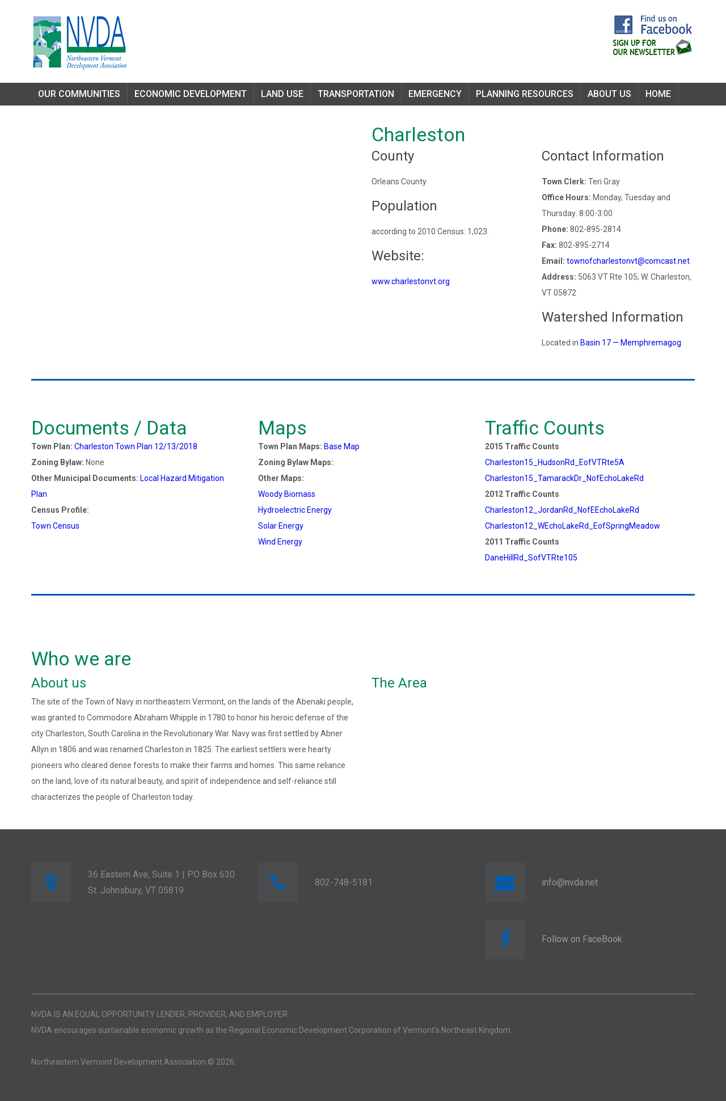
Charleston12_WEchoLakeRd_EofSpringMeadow (572, 525)
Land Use (282, 93)
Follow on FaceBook (582, 939)
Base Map (342, 446)
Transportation (356, 93)
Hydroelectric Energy (295, 509)
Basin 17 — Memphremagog (630, 342)
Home (658, 93)
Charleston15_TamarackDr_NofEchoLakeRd (564, 478)
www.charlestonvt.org (411, 281)
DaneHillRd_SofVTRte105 (531, 557)
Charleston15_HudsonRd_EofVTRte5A (554, 462)
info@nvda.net (570, 882)
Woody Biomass (286, 494)
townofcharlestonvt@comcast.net (628, 260)
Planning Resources (524, 93)
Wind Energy (280, 541)
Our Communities (79, 93)
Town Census (55, 525)
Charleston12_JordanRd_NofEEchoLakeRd (562, 509)
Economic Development (190, 93)
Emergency (435, 93)
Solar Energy (280, 525)
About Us (609, 93)
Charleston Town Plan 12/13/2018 (135, 446)
